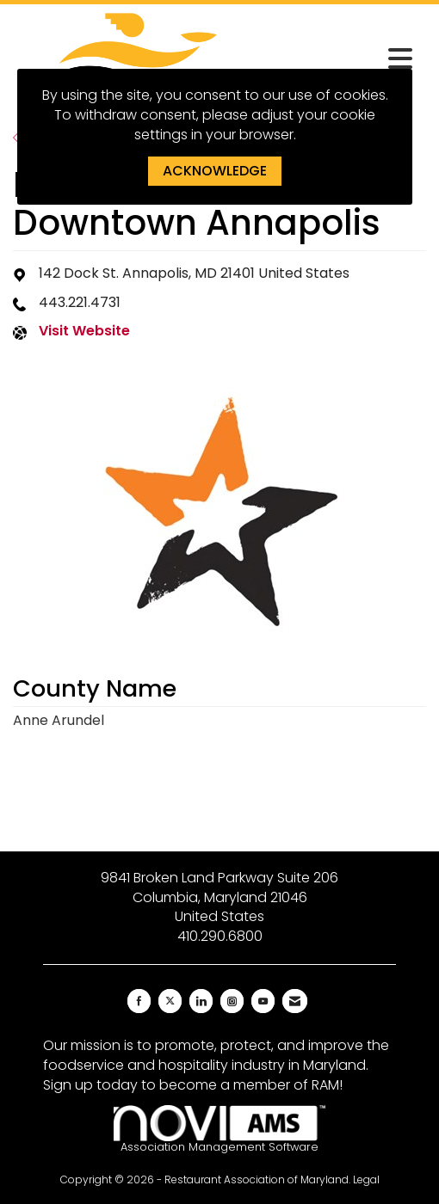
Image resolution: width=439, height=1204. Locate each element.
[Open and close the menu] (333, 59)
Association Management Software (219, 1129)
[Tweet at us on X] (170, 1001)
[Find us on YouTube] (263, 1001)
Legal (366, 1179)
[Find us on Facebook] (139, 1001)
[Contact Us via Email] (294, 1001)
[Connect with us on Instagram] (232, 1001)
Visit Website (84, 331)
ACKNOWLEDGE (215, 171)
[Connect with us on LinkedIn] (201, 1001)
